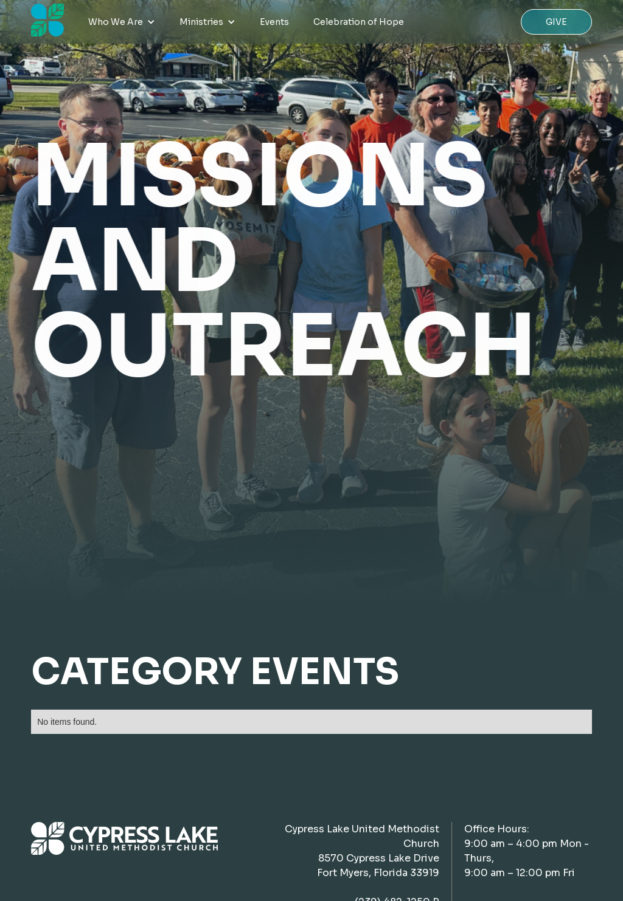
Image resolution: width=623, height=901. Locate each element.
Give (556, 21)
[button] (121, 22)
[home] (47, 20)
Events (274, 21)
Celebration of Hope (358, 21)
